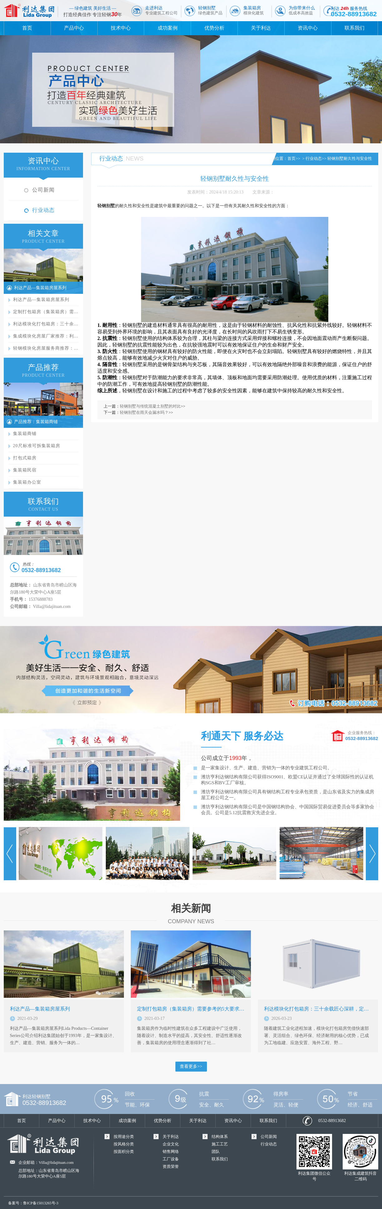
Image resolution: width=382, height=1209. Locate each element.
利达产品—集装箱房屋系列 (40, 287)
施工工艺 (220, 1144)
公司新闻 (43, 190)
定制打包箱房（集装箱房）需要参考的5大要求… (190, 1008)
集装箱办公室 (27, 482)
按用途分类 (124, 1136)
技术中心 (121, 28)
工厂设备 (171, 1159)
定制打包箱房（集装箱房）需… (46, 311)
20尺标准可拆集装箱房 (36, 445)
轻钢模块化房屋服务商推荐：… (46, 348)
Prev (10, 853)
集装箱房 (253, 10)
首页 (27, 28)
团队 (216, 1151)
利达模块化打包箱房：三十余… (46, 324)
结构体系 (220, 1136)
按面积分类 (124, 1151)
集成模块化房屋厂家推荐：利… (46, 336)
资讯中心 (308, 28)
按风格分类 (124, 1144)
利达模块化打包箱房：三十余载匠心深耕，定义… (319, 1008)
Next (372, 853)
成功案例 (168, 28)
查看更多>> (191, 1066)
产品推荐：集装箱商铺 (36, 421)
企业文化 (171, 1144)
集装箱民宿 (25, 470)
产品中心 (74, 28)
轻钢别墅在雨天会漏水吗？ (144, 412)
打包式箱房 (25, 458)
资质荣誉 (171, 1166)
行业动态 (43, 210)
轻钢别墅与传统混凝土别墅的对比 (150, 406)
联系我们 (355, 28)
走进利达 (161, 10)
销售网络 (171, 1151)
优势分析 (214, 28)
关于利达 (261, 28)
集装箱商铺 (25, 433)
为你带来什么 (302, 10)
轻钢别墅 (210, 10)
